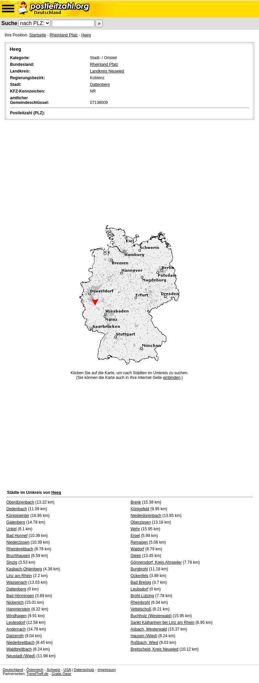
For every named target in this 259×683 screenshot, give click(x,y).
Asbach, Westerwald (149, 629)
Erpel (135, 535)
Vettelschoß (141, 609)
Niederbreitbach (20, 642)
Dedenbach (16, 509)
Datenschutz (84, 670)
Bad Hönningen (20, 595)
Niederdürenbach (146, 515)
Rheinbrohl (140, 602)
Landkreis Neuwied (107, 71)
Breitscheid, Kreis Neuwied (154, 649)
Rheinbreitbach (19, 549)
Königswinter (17, 515)
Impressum (106, 670)
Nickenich (15, 602)
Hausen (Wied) (144, 636)
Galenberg (15, 522)
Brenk (136, 502)
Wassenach (16, 582)
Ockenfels (139, 575)
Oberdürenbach (20, 502)
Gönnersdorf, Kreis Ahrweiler (156, 562)
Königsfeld (140, 509)
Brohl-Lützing (142, 595)
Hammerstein (18, 609)
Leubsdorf (139, 589)
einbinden (171, 377)
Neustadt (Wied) (20, 656)
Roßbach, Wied (144, 642)
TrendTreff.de (37, 674)
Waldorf (137, 549)
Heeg (86, 35)
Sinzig (11, 562)
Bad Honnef (16, 535)
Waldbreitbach (19, 649)
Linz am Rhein (19, 575)
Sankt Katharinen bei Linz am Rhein (162, 622)
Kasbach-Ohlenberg (24, 569)
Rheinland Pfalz (64, 35)
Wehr (135, 529)
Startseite (37, 35)
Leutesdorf (15, 622)
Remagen (139, 542)
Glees (136, 555)
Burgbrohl (139, 569)
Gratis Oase (61, 674)
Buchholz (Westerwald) (151, 615)
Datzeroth (15, 636)
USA (67, 670)
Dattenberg (100, 84)
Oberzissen (141, 522)
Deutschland (13, 670)
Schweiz (53, 670)
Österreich (34, 670)
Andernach (16, 629)
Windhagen (16, 615)
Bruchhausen (18, 555)
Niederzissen (17, 542)
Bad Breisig (141, 582)
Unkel (11, 529)
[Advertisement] (129, 171)
